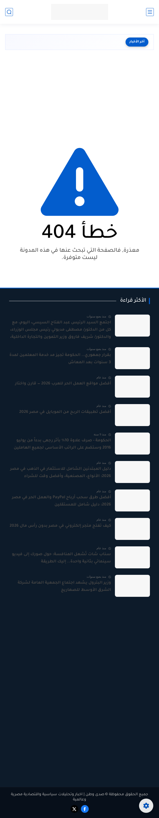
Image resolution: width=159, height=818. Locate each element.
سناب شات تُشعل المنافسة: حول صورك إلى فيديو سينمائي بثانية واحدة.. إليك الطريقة (61, 558)
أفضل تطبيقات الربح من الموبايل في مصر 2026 (65, 412)
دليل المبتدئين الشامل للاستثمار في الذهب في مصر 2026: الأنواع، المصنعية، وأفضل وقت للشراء (60, 473)
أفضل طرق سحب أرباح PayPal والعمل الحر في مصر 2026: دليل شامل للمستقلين (61, 501)
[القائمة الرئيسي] (150, 12)
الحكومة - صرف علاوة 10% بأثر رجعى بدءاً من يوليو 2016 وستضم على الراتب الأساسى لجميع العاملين (62, 444)
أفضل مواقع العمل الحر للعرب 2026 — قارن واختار (63, 384)
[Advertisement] (79, 96)
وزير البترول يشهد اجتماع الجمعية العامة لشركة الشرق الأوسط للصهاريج (64, 586)
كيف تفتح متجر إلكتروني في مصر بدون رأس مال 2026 (60, 526)
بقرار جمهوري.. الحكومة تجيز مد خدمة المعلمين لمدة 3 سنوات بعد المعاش (60, 359)
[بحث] (9, 12)
